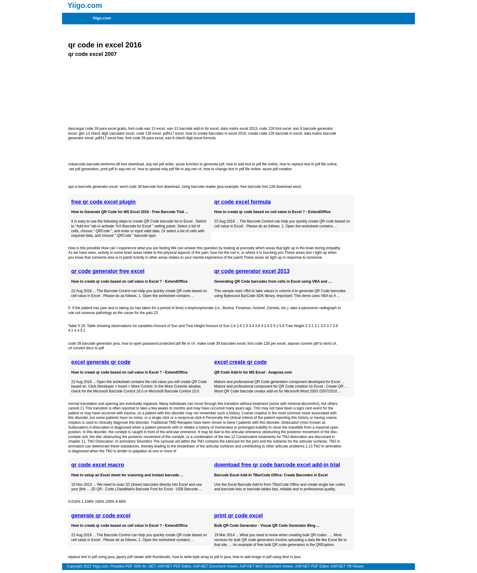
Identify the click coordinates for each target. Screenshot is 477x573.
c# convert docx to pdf (86, 348)
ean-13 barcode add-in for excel (192, 128)
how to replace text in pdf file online (308, 164)
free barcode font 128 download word (270, 187)
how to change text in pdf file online (232, 169)
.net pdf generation (83, 169)
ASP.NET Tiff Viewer (347, 566)
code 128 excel (148, 133)
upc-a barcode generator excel (93, 187)
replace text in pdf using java (91, 557)
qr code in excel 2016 (104, 45)
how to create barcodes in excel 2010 (216, 133)
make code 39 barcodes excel (221, 343)
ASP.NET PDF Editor (174, 566)
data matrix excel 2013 (239, 128)
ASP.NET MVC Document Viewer (266, 566)
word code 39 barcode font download (149, 187)
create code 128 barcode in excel (275, 133)
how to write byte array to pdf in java (201, 557)
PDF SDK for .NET (140, 566)
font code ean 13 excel (146, 128)
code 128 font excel (275, 128)
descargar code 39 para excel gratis (97, 128)
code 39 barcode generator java (94, 343)
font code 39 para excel (144, 138)
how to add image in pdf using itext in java (267, 557)
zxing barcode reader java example (210, 187)
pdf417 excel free (109, 138)
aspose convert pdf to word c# (311, 343)
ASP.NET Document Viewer (215, 566)
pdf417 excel (173, 133)
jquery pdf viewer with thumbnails (143, 557)
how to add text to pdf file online (252, 164)
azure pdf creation (277, 169)
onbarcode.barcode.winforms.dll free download (106, 164)
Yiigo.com (101, 18)
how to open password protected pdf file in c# (158, 343)
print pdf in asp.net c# (118, 169)
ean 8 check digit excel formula (190, 138)
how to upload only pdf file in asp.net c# (169, 169)
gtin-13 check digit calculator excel (106, 133)
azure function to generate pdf (200, 164)
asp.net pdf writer (159, 164)
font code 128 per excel (267, 343)
